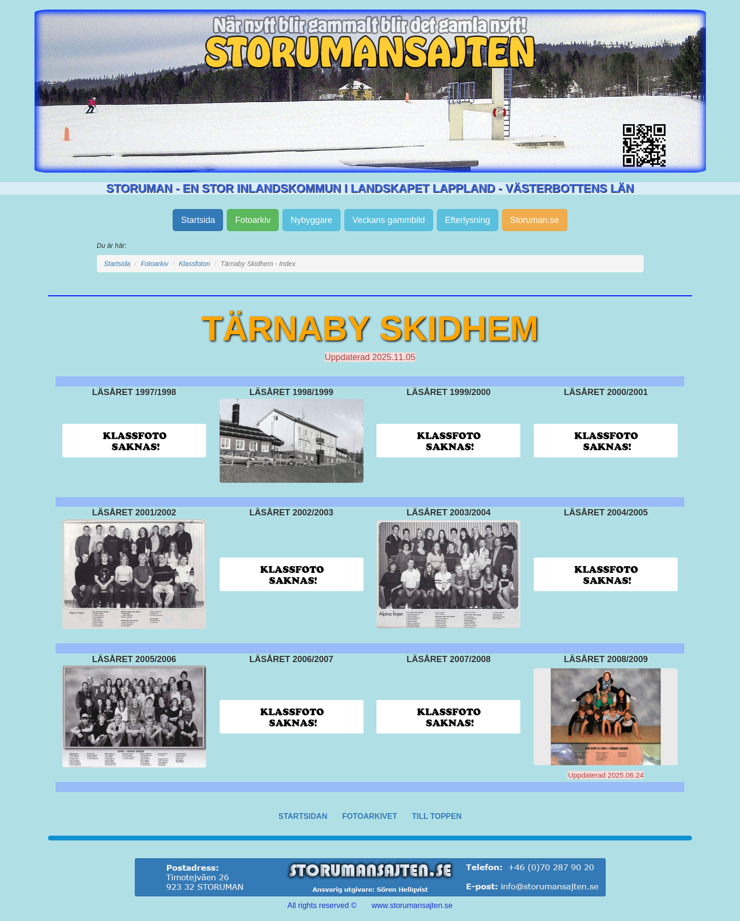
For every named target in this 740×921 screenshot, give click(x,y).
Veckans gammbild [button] (388, 220)
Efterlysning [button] (467, 220)
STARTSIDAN (303, 816)
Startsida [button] (198, 220)
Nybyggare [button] (311, 220)
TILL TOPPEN (436, 816)
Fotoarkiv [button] (252, 220)
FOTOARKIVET (369, 816)
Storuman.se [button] (534, 220)
